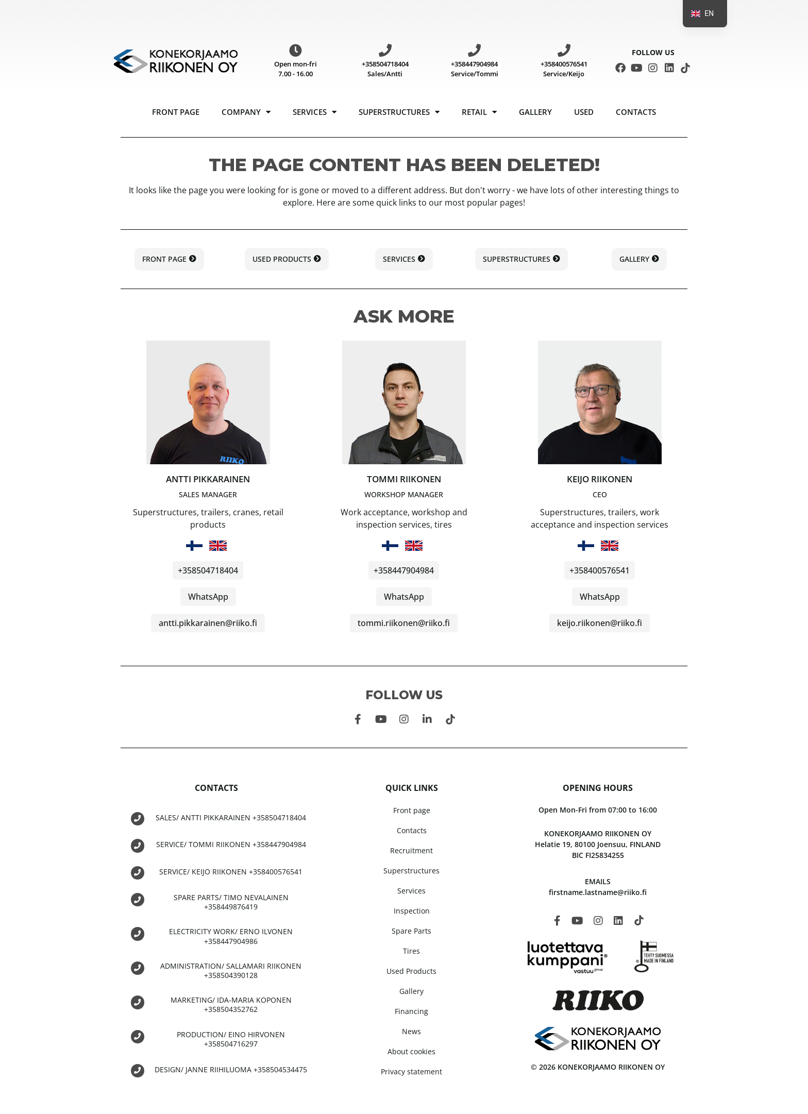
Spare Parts (411, 931)
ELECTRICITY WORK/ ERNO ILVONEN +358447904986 (231, 935)
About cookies (411, 1051)
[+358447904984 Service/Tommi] (474, 50)
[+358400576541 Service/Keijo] (564, 50)
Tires (411, 951)
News (411, 1031)
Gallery (535, 112)
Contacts (636, 112)
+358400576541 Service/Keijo (564, 69)
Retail (479, 112)
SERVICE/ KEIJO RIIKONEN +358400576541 (230, 871)
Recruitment (411, 850)
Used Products (411, 971)
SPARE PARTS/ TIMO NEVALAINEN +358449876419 (231, 901)
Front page (175, 112)
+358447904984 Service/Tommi (474, 69)
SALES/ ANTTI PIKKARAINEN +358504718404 (231, 817)
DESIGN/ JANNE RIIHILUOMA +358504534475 (231, 1069)
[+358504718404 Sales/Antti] (385, 50)
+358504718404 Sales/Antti (385, 69)
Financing (411, 1011)
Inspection (412, 911)
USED (584, 112)
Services (314, 112)
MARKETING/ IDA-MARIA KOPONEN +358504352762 (231, 1004)
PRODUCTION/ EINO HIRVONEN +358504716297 (231, 1038)
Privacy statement (411, 1071)
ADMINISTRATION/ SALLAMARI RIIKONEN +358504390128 (230, 970)
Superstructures (399, 112)
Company (246, 112)
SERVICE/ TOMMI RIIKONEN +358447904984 (231, 844)
